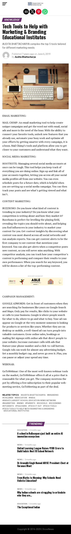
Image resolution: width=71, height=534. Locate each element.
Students (9, 406)
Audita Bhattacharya (25, 57)
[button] (4, 3)
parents (30, 403)
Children (8, 398)
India (32, 398)
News (21, 403)
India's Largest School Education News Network (30, 400)
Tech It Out (36, 406)
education (21, 398)
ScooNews (55, 403)
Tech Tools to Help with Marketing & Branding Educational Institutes (29, 410)
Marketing (9, 403)
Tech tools (50, 406)
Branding (53, 395)
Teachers (22, 406)
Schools (42, 403)
